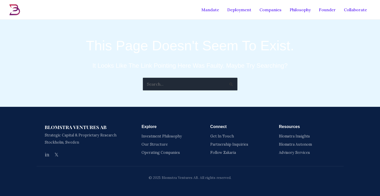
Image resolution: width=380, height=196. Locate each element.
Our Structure (155, 144)
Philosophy (300, 9)
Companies (270, 9)
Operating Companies (161, 152)
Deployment (239, 9)
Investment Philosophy (162, 136)
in (47, 155)
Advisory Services (294, 152)
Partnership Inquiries (229, 144)
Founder (327, 9)
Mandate (210, 9)
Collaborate (355, 9)
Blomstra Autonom (295, 144)
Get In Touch (222, 136)
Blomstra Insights (294, 136)
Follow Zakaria (223, 152)
